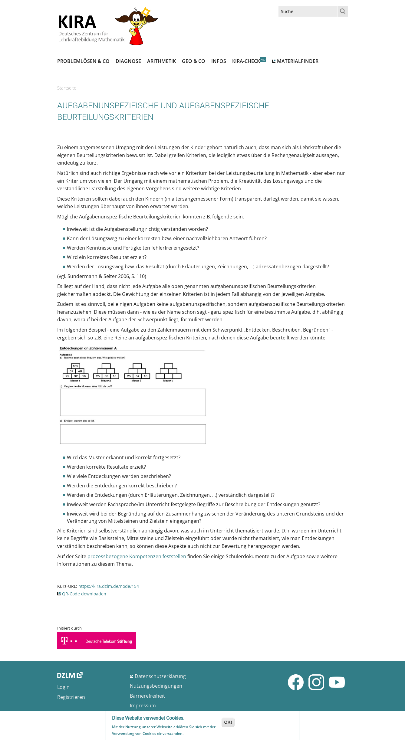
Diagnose (128, 61)
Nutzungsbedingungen (156, 686)
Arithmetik (161, 61)
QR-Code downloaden (84, 594)
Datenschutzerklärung (160, 676)
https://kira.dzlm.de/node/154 (108, 586)
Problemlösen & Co (83, 61)
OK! (228, 723)
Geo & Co (193, 61)
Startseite (66, 88)
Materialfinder (297, 61)
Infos (218, 61)
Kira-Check (246, 61)
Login (63, 687)
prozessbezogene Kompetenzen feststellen (136, 556)
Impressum (143, 705)
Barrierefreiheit (147, 696)
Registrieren (71, 697)
